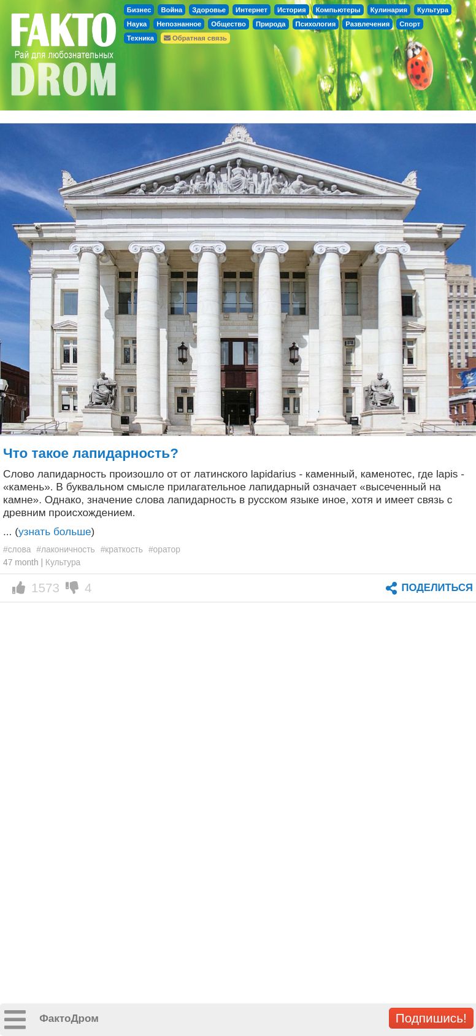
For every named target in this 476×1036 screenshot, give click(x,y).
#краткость (122, 549)
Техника (140, 38)
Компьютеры (338, 10)
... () (48, 531)
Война (171, 10)
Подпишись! (431, 1018)
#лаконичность (65, 549)
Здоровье (209, 10)
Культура (432, 10)
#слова (17, 549)
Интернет (251, 10)
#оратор (164, 549)
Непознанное (178, 24)
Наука (137, 24)
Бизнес (139, 10)
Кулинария (388, 10)
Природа (271, 24)
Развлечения (367, 24)
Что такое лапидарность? (90, 453)
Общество (228, 24)
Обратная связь (195, 38)
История (291, 10)
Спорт (409, 24)
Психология (316, 24)
